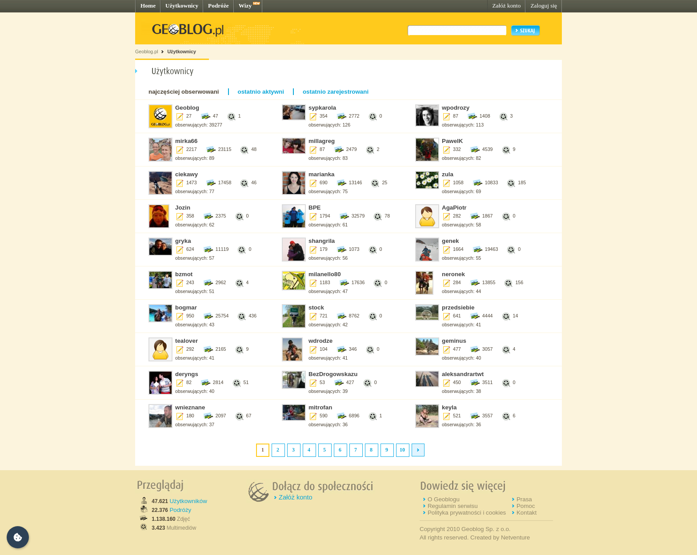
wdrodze (320, 340)
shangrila (321, 241)
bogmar (186, 307)
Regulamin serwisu (453, 506)
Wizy (245, 5)
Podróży (180, 510)
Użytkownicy (181, 5)
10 (402, 450)
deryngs (186, 374)
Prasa (524, 499)
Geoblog (187, 107)
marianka (321, 174)
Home (148, 5)
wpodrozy (455, 107)
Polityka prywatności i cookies (467, 512)
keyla (449, 407)
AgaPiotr (454, 207)
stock (316, 307)
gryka (183, 241)
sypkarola (322, 107)
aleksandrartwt (463, 374)
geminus (454, 340)
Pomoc (526, 506)
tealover (186, 340)
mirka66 (186, 141)
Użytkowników (188, 501)
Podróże (218, 5)
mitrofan (320, 407)
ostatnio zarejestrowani (336, 91)
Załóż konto (506, 5)
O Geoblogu (444, 499)
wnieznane (190, 407)
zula (447, 174)
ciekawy (186, 174)
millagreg (321, 141)
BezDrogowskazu (332, 374)
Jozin (182, 207)
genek (450, 241)
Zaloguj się (543, 5)
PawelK (452, 141)
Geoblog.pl (146, 51)
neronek (453, 274)
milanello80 (324, 274)
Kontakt (527, 512)
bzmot (183, 274)
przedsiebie (458, 307)
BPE (314, 207)
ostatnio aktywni (261, 91)
